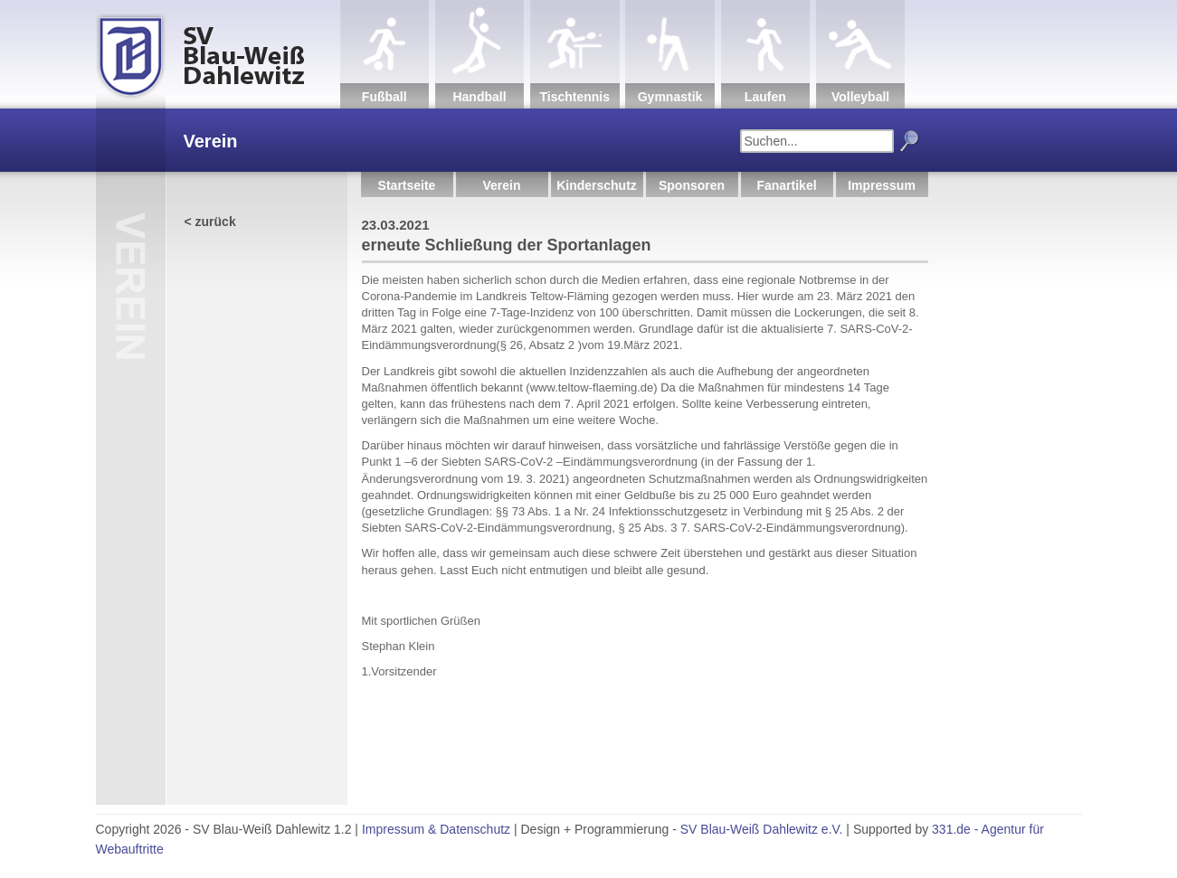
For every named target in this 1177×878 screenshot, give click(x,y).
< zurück (210, 221)
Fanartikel (786, 185)
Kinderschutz (596, 185)
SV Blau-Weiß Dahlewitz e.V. (761, 829)
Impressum (882, 185)
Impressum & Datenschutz (436, 829)
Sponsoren (692, 185)
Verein (501, 185)
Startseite (407, 185)
